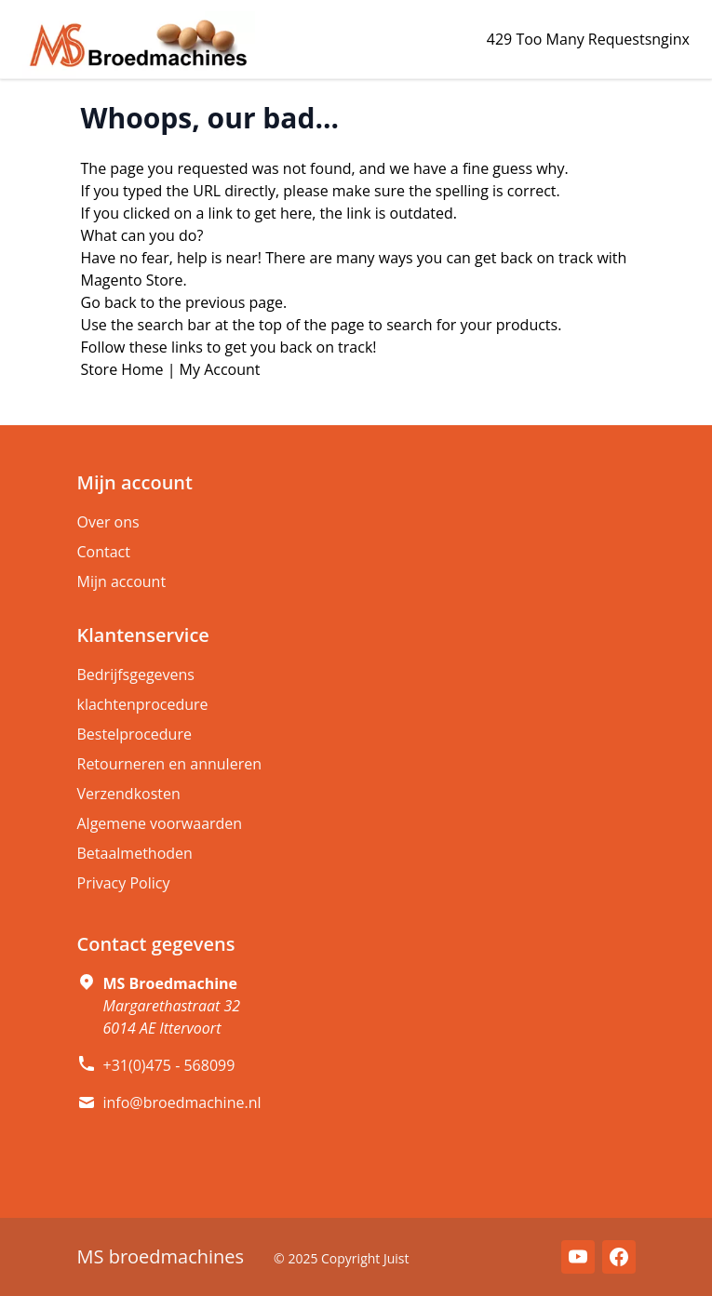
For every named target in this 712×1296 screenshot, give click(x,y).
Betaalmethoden (135, 853)
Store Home (122, 369)
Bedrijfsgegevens (136, 674)
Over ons (108, 522)
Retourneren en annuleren (169, 764)
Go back (109, 302)
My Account (220, 369)
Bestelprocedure (134, 734)
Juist (396, 1258)
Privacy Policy (123, 883)
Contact (103, 551)
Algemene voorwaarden (160, 823)
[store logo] (138, 44)
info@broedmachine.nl (182, 1102)
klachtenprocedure (142, 704)
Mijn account (122, 581)
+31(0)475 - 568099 (169, 1065)
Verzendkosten (129, 793)
